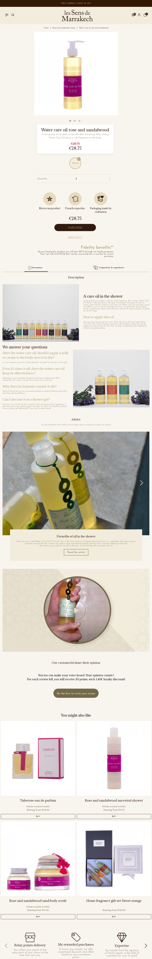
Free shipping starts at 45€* (76, 4)
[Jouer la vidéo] (76, 610)
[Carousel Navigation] (76, 482)
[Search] (13, 16)
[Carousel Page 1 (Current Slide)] (70, 121)
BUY (38, 816)
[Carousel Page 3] (79, 121)
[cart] (145, 16)
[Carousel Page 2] (74, 121)
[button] (133, 15)
